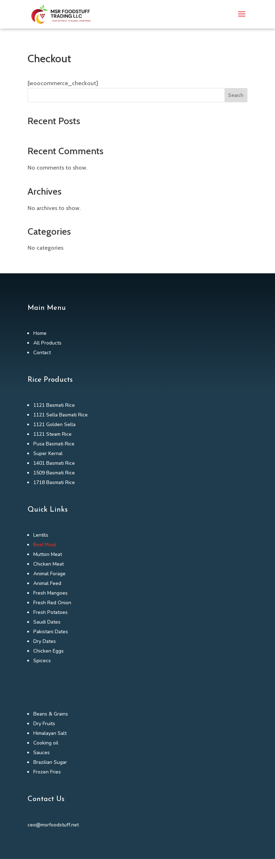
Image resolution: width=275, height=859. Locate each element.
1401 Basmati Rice (54, 463)
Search (235, 95)
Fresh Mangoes (50, 593)
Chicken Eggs (48, 651)
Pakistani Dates (50, 631)
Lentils (40, 535)
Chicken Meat (48, 564)
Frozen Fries (47, 771)
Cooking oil (45, 743)
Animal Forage (49, 573)
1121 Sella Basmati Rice (60, 414)
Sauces (41, 752)
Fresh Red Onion (52, 602)
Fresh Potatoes (50, 612)
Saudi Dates (47, 622)
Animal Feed (47, 583)
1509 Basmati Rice (54, 472)
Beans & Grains (50, 714)
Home (40, 333)
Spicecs (42, 660)
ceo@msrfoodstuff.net (53, 824)
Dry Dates (44, 641)
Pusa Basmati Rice (53, 443)
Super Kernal (48, 453)
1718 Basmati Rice (54, 482)
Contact (42, 352)
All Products (47, 343)
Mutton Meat (47, 554)
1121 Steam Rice (52, 434)
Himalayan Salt (50, 733)
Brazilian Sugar (50, 762)
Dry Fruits (44, 723)
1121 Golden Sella (54, 424)
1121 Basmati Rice (54, 405)
